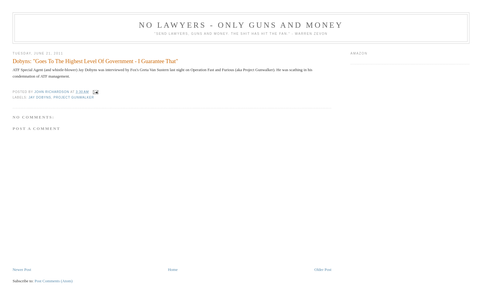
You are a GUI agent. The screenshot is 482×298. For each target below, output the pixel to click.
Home (173, 269)
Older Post (322, 269)
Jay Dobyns (40, 97)
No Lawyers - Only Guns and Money (241, 25)
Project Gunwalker (73, 97)
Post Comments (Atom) (53, 281)
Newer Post (22, 269)
